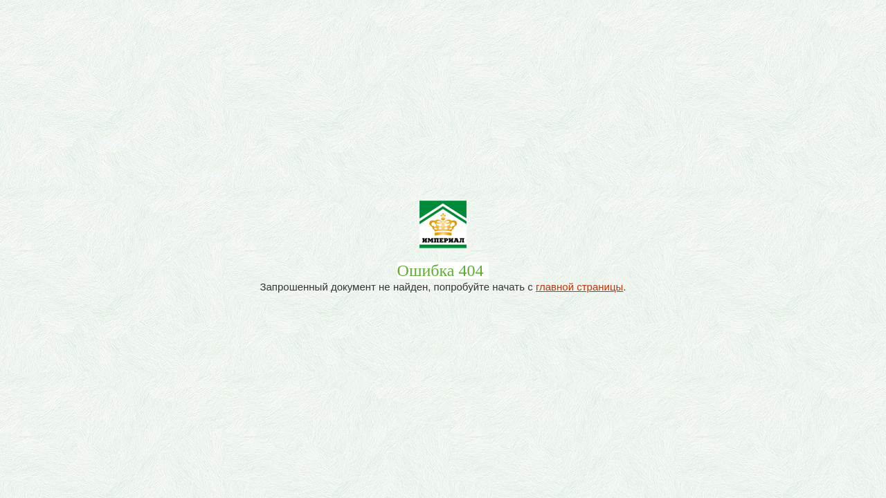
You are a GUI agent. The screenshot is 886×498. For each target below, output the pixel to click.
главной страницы (579, 287)
